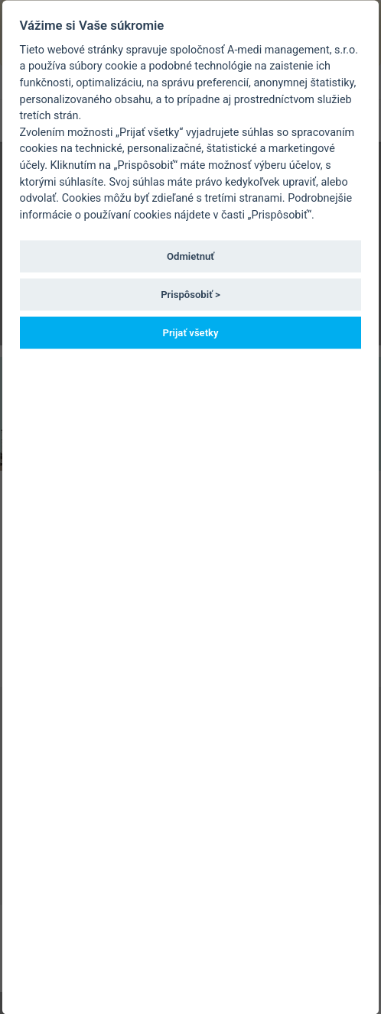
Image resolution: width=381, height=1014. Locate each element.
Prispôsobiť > (190, 294)
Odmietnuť (190, 255)
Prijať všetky (190, 333)
